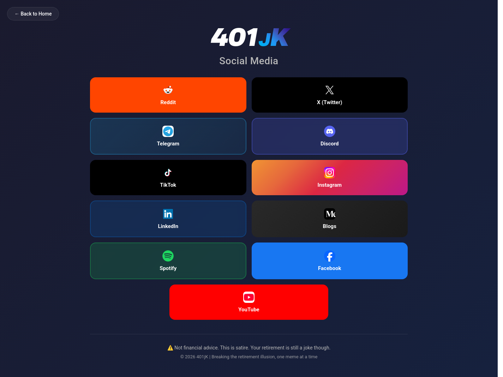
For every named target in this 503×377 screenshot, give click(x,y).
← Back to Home (33, 14)
